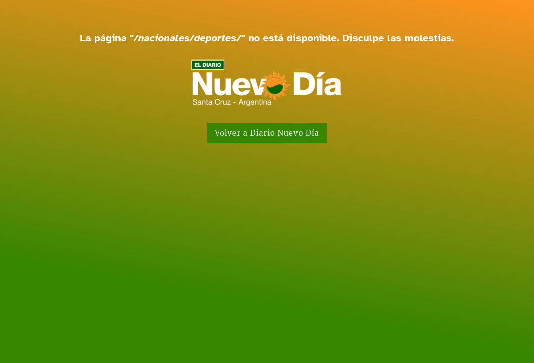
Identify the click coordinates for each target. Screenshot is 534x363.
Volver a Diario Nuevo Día (267, 133)
